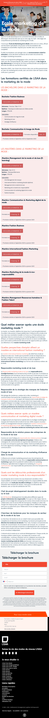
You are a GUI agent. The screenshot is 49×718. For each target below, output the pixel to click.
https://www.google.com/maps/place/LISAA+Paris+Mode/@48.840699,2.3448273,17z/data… (23, 629)
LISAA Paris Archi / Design (9, 666)
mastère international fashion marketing (15, 354)
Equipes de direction (8, 696)
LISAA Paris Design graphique (10, 665)
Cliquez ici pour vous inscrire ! (34, 3)
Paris (40, 134)
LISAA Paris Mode (7, 663)
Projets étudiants (7, 690)
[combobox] (4, 581)
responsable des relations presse (30, 438)
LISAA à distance (7, 679)
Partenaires (5, 691)
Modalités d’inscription (8, 686)
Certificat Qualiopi (7, 699)
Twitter (13, 653)
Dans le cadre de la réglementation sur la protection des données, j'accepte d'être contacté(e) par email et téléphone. (25, 587)
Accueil (4, 18)
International (6, 693)
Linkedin (9, 653)
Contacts (4, 695)
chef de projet (7, 497)
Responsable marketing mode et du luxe (15, 371)
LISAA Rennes (6, 671)
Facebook (3, 653)
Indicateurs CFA (6, 701)
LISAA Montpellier (7, 678)
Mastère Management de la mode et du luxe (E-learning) (22, 159)
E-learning (14, 214)
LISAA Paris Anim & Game (9, 668)
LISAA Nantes (6, 670)
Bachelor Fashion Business (13, 97)
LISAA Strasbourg (7, 673)
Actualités (5, 688)
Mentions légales (6, 711)
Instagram (6, 653)
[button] (24, 715)
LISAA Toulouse (6, 676)
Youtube (16, 653)
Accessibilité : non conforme (20, 711)
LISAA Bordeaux (6, 674)
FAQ (3, 698)
